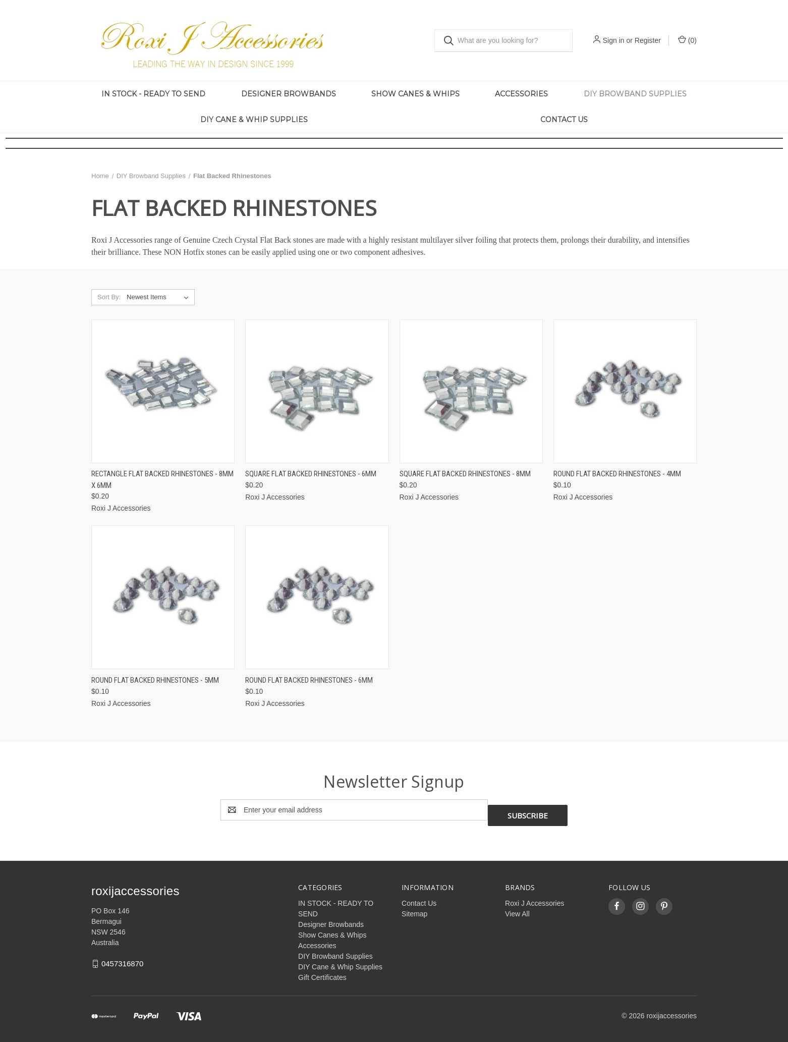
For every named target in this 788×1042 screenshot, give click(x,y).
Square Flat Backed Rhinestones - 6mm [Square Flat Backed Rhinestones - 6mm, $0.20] (310, 473)
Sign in (614, 40)
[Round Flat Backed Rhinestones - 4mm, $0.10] (625, 391)
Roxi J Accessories (534, 898)
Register (648, 40)
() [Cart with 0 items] (687, 39)
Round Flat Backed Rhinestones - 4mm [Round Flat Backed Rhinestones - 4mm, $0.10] (617, 473)
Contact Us (564, 119)
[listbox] (159, 297)
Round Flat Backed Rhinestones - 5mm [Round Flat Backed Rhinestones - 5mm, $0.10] (155, 680)
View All (517, 908)
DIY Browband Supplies (635, 93)
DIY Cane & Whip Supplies (254, 119)
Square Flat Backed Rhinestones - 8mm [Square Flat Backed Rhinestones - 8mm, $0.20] (465, 473)
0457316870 (122, 958)
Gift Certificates (322, 972)
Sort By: (109, 297)
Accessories (521, 93)
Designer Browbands (288, 93)
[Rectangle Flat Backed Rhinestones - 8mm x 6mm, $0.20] (163, 391)
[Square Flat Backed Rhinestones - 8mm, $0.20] (471, 391)
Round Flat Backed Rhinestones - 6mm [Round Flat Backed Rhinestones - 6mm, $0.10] (309, 680)
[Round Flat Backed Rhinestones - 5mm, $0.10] (163, 597)
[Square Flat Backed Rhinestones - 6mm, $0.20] (316, 391)
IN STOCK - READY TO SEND (153, 93)
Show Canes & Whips (415, 93)
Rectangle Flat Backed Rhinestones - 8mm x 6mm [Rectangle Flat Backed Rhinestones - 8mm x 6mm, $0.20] (162, 479)
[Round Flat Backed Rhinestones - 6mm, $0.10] (316, 597)
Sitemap (414, 908)
